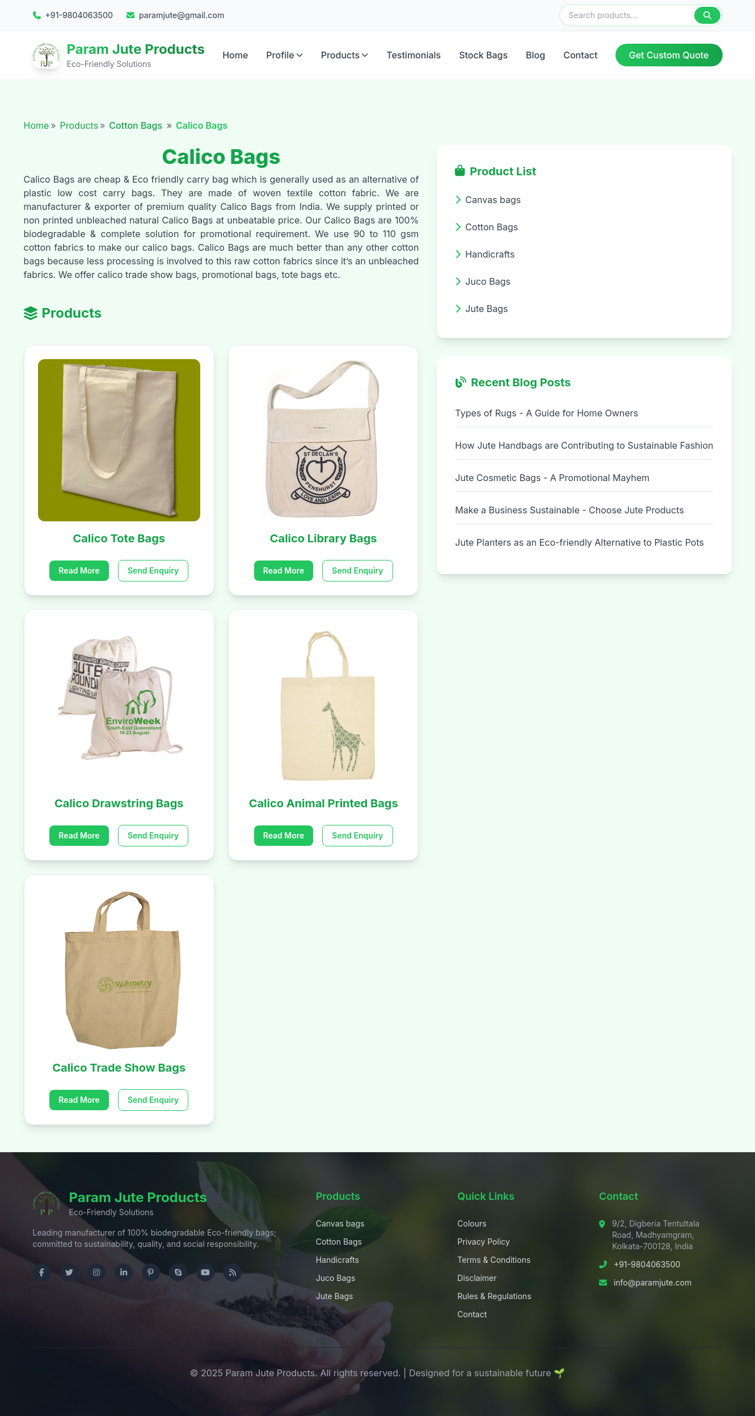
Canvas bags (340, 1223)
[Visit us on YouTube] (205, 1272)
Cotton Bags (137, 125)
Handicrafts (337, 1260)
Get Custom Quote (669, 55)
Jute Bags (334, 1296)
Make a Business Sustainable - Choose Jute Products (569, 510)
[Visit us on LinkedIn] (124, 1272)
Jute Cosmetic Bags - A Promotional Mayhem (552, 477)
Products (344, 55)
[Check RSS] (232, 1272)
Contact (580, 55)
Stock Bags (483, 55)
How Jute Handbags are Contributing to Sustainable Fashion (584, 445)
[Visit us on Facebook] (42, 1272)
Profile (284, 55)
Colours (471, 1223)
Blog (535, 55)
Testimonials (413, 55)
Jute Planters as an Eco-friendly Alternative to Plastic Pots (579, 542)
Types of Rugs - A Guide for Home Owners (546, 413)
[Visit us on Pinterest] (151, 1272)
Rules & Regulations (494, 1296)
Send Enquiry (153, 570)
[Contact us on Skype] (178, 1272)
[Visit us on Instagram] (96, 1272)
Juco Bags (336, 1278)
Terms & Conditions (493, 1260)
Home (235, 55)
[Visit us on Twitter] (69, 1272)
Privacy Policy (483, 1241)
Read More (79, 570)
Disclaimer (476, 1278)
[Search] (707, 15)
